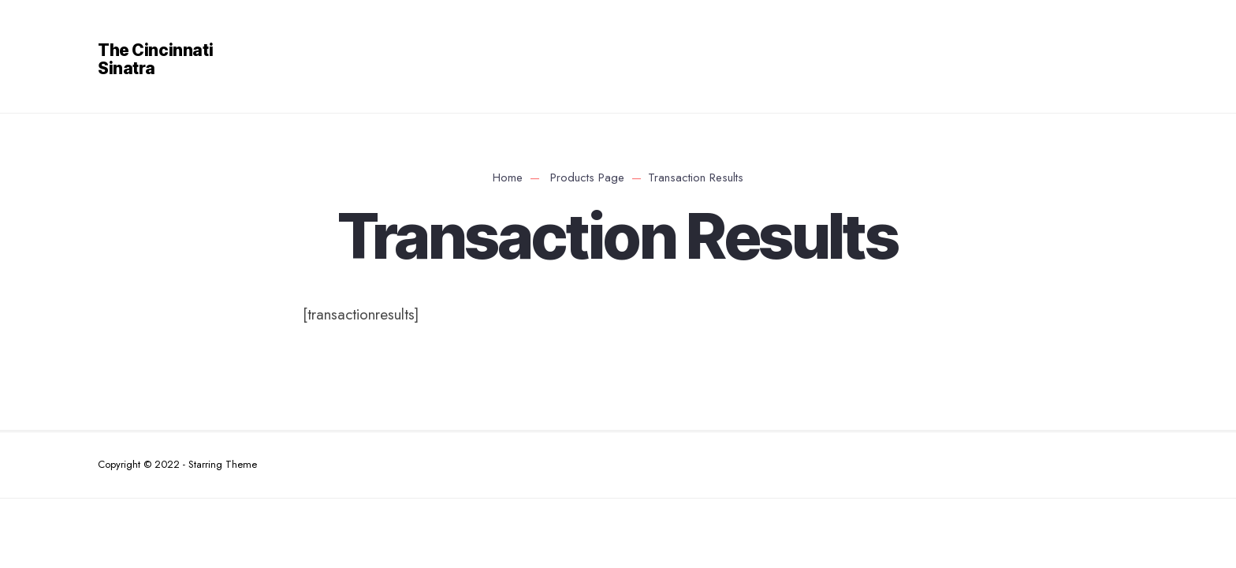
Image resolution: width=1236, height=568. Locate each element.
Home (508, 177)
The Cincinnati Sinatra (155, 59)
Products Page (587, 177)
